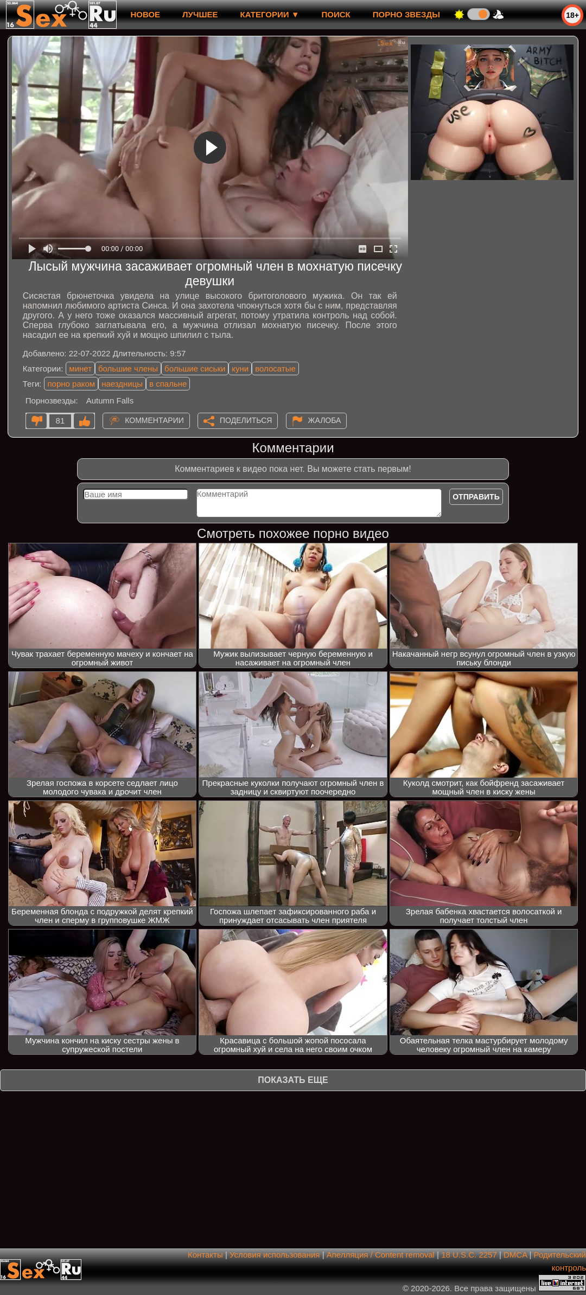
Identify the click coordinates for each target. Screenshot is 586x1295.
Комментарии (154, 420)
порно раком (71, 383)
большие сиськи (194, 368)
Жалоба (324, 420)
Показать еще (293, 1080)
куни (240, 368)
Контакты (205, 1254)
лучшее (200, 14)
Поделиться (246, 420)
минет (80, 368)
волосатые (275, 368)
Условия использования (275, 1254)
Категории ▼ (270, 14)
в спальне (168, 383)
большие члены (128, 368)
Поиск (336, 14)
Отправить (476, 496)
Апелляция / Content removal (381, 1254)
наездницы (122, 383)
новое (145, 14)
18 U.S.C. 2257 (469, 1254)
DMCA (515, 1254)
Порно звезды (406, 14)
